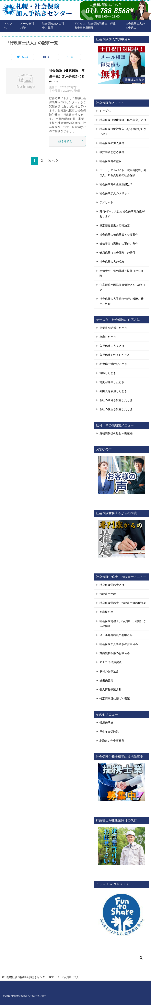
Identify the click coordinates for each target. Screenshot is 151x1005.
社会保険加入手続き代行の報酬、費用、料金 (121, 301)
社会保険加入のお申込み (135, 25)
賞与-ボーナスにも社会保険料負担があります (122, 214)
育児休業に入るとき (111, 345)
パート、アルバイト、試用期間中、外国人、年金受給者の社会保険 (122, 173)
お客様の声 (106, 611)
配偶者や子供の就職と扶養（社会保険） (121, 273)
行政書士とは (107, 593)
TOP (30, 977)
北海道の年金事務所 (111, 740)
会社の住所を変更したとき (116, 409)
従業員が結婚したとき (113, 327)
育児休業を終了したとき (114, 354)
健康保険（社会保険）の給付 (117, 252)
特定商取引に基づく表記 (114, 698)
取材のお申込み (109, 671)
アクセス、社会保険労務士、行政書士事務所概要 (95, 25)
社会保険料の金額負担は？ (116, 184)
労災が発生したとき (111, 382)
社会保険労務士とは (111, 584)
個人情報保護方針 (110, 689)
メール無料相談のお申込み (116, 635)
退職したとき (107, 373)
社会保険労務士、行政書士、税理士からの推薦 (122, 624)
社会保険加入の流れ (111, 261)
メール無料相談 (27, 25)
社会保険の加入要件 (111, 143)
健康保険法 (106, 722)
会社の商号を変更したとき (116, 400)
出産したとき (107, 336)
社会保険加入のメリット (114, 193)
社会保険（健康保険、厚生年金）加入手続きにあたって (67, 76)
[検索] (121, 958)
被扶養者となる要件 (111, 152)
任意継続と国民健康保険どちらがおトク (122, 287)
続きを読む (71, 141)
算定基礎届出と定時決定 (114, 225)
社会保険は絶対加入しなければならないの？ (122, 131)
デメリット (106, 202)
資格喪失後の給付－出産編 (116, 433)
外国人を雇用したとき (113, 391)
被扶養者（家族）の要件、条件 (118, 243)
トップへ (8, 25)
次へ (51, 160)
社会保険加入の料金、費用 (53, 25)
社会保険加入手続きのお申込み (118, 644)
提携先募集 (106, 680)
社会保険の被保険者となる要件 (118, 234)
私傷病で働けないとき (113, 363)
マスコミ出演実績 (110, 662)
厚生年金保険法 (109, 731)
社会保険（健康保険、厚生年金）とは (122, 119)
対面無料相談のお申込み (114, 653)
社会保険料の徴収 (110, 161)
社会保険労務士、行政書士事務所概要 (122, 602)
